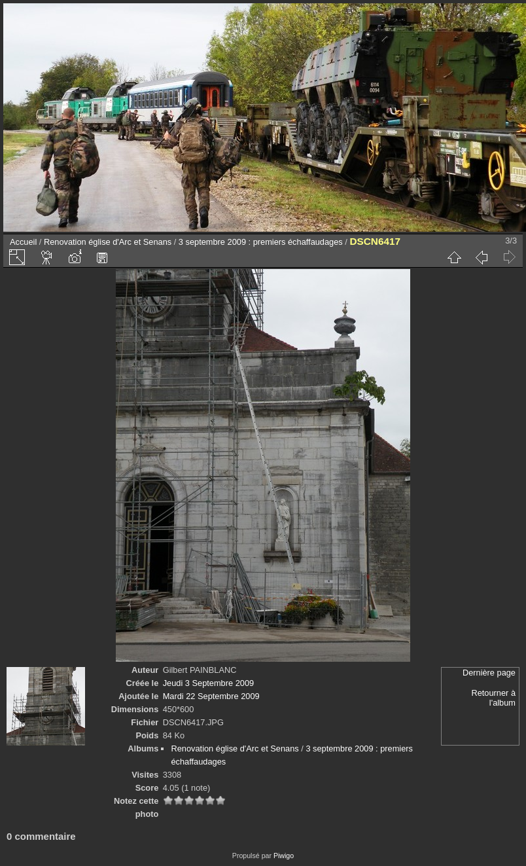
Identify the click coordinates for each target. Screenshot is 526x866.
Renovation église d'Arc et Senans (107, 242)
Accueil (23, 242)
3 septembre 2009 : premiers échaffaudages (261, 242)
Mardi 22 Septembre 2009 (211, 696)
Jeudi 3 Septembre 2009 (208, 683)
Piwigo (283, 855)
